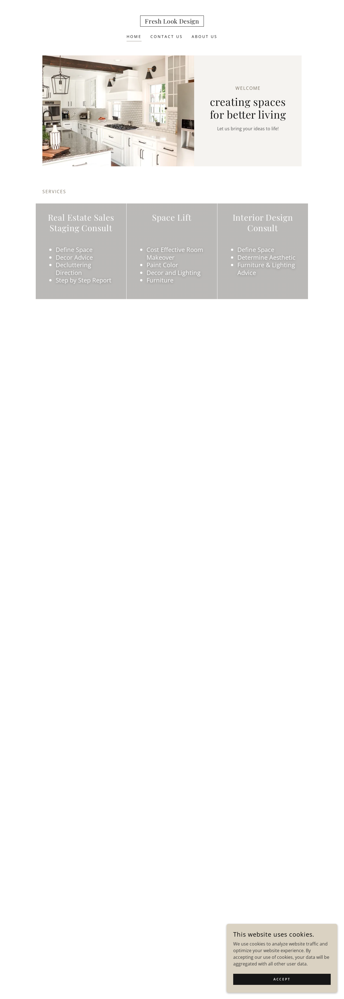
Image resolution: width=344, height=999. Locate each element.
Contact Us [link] (166, 36)
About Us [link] (204, 36)
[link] (172, 22)
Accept (281, 979)
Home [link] (134, 36)
